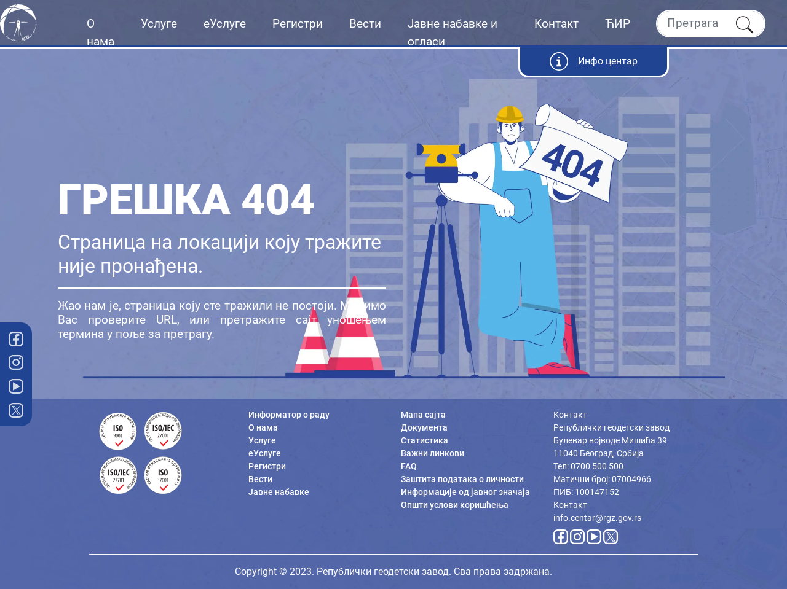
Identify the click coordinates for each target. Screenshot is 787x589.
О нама (100, 33)
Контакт (556, 24)
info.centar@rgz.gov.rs (597, 518)
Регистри (297, 24)
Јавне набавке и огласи (452, 33)
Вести (365, 24)
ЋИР (617, 24)
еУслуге (225, 24)
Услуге (159, 24)
